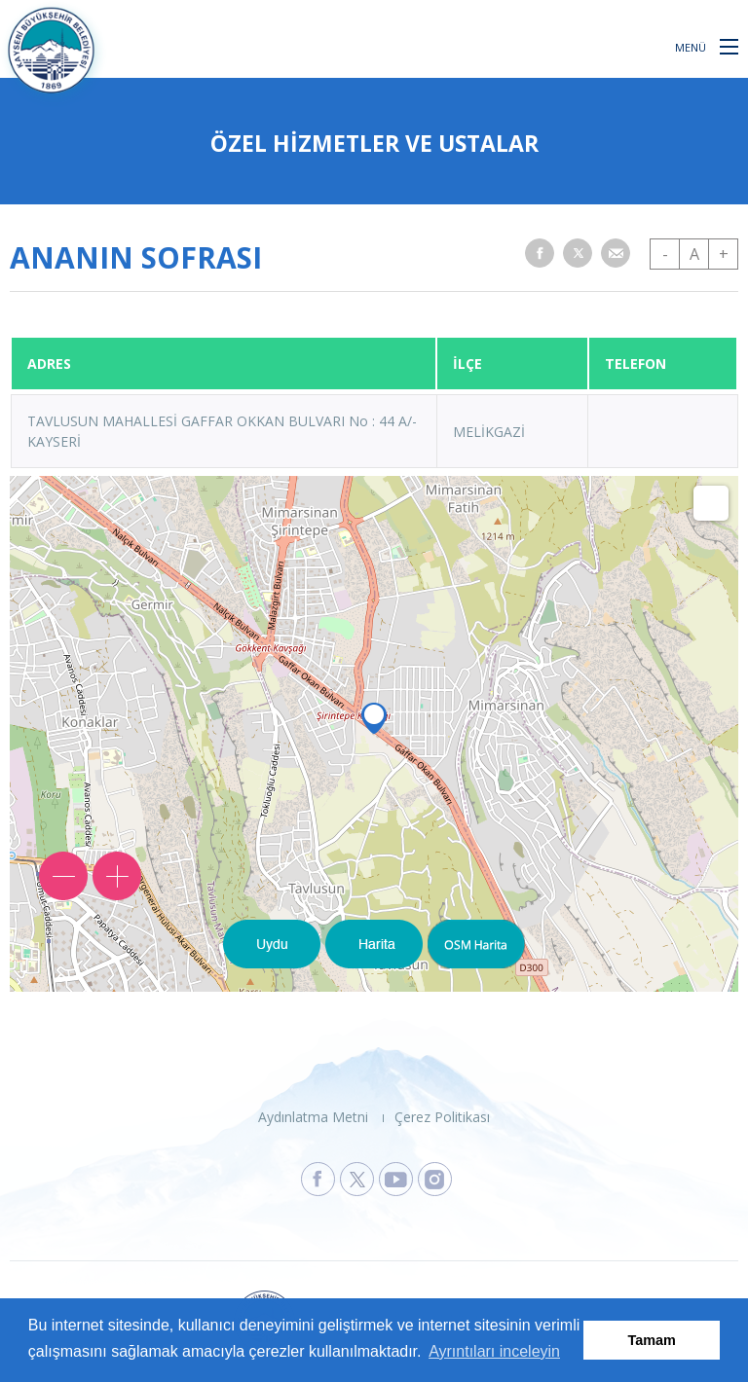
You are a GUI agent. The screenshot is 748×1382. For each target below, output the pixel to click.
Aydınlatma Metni (313, 1117)
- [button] (665, 254)
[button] (729, 46)
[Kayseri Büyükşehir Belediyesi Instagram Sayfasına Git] (435, 1179)
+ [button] (724, 254)
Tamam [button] (652, 1340)
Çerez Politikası (442, 1117)
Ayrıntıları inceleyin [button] (494, 1351)
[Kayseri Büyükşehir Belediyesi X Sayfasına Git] (357, 1179)
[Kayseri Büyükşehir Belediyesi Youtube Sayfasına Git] (396, 1179)
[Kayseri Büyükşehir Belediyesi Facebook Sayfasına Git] (318, 1179)
